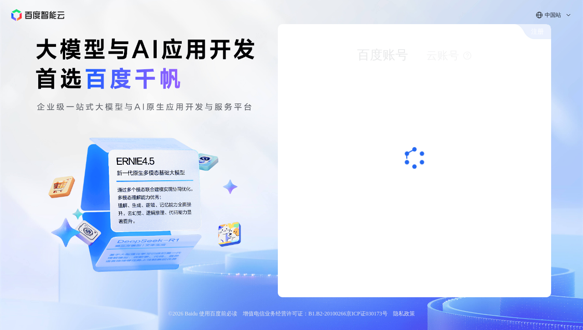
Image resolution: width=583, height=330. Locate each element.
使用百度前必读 (218, 313)
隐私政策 (404, 313)
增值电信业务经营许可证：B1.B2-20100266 (294, 313)
